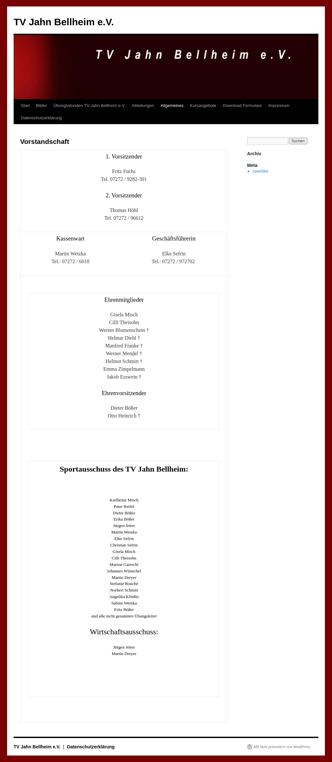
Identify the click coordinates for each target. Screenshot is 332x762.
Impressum (278, 105)
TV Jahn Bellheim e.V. (64, 22)
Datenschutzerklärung (41, 117)
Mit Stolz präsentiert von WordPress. (282, 746)
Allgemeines (172, 105)
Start (25, 105)
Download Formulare (242, 105)
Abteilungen (143, 105)
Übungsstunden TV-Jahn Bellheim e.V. (89, 105)
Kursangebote (203, 105)
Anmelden (260, 171)
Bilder (41, 105)
